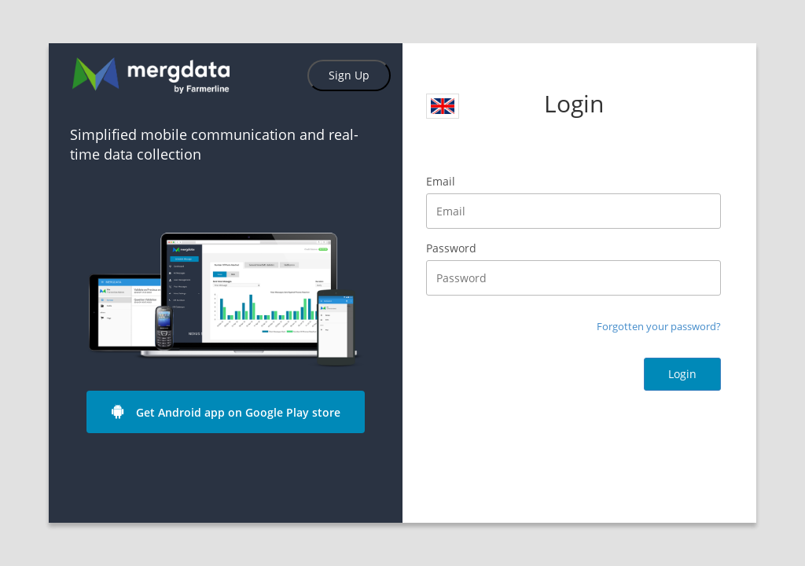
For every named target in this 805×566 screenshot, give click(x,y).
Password (451, 248)
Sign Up (349, 75)
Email (440, 181)
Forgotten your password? (659, 326)
